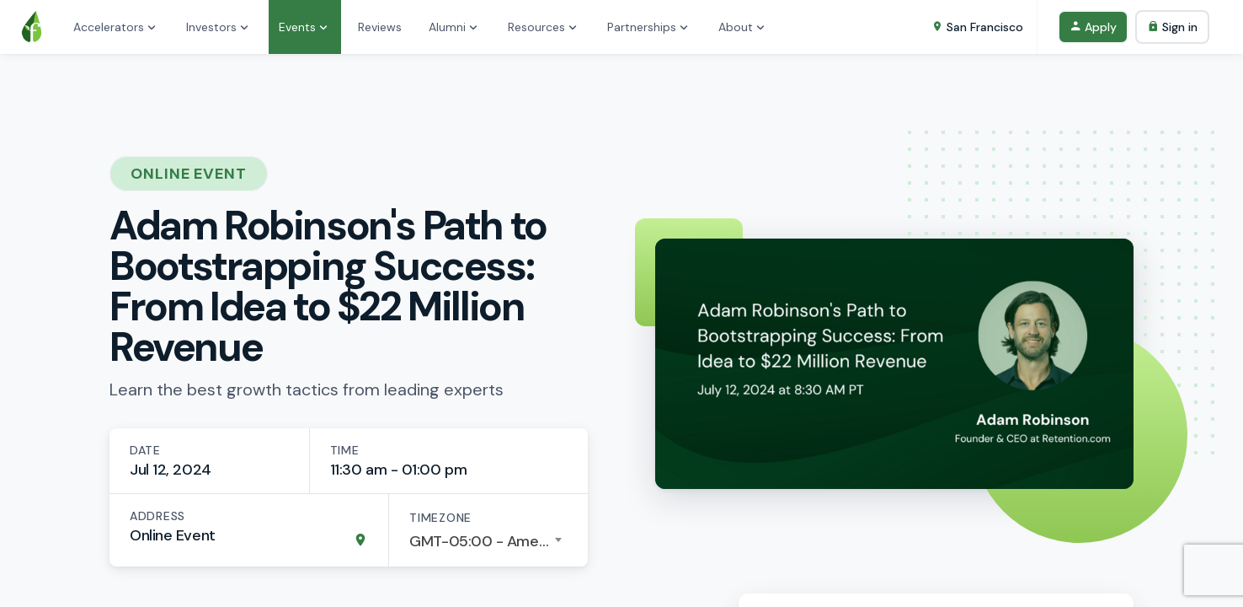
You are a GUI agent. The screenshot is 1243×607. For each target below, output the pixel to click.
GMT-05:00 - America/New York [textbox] (488, 541)
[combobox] (488, 541)
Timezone (440, 517)
